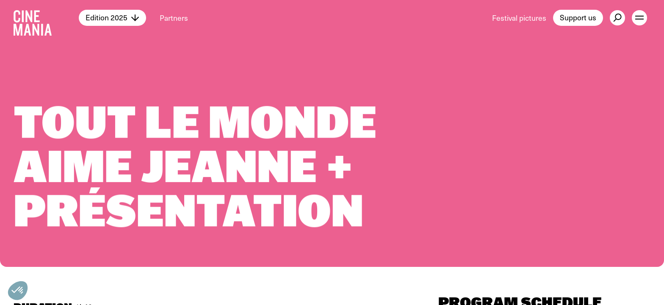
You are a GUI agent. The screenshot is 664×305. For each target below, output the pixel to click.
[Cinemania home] (46, 18)
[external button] (617, 17)
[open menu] (639, 17)
